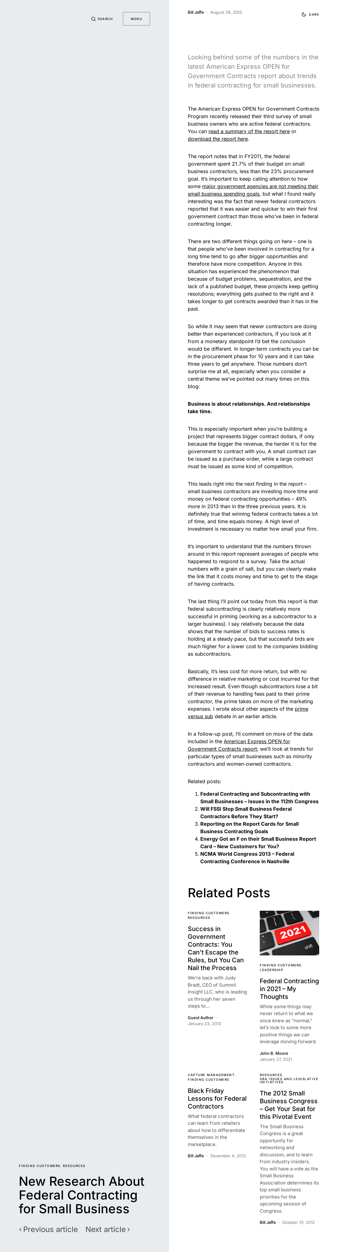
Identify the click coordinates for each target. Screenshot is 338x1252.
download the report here (218, 139)
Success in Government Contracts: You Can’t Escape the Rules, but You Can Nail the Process (216, 948)
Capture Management (211, 1075)
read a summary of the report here (249, 131)
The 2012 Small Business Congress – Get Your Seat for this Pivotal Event (289, 1104)
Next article (105, 1229)
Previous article (50, 1229)
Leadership (271, 970)
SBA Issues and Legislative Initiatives (289, 1080)
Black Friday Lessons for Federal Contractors (217, 1098)
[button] (102, 18)
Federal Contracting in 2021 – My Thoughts (289, 988)
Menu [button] (136, 19)
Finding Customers (39, 1166)
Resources (74, 1166)
